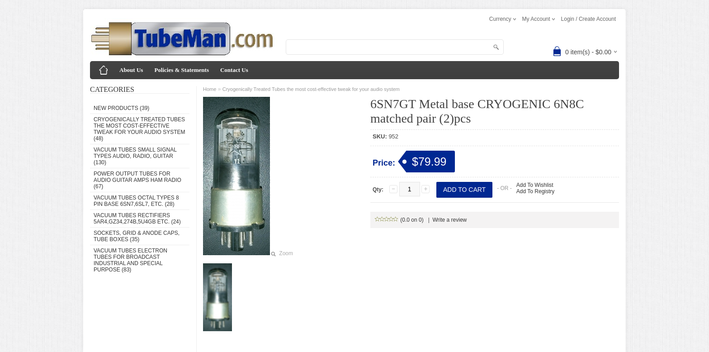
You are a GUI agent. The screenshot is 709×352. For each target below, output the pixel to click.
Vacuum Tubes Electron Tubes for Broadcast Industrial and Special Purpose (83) (130, 260)
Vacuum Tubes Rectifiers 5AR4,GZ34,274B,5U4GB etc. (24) (137, 218)
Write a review (449, 220)
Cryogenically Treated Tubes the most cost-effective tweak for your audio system (311, 89)
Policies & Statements (181, 70)
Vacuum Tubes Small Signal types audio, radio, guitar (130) (135, 156)
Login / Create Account (588, 19)
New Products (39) (121, 108)
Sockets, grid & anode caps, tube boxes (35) (137, 236)
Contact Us (234, 70)
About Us (131, 70)
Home (209, 89)
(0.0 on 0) (399, 220)
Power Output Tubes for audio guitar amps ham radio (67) (137, 180)
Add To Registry (535, 191)
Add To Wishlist (534, 185)
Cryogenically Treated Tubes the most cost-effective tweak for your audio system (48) (139, 129)
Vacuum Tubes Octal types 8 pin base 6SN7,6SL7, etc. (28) (136, 201)
